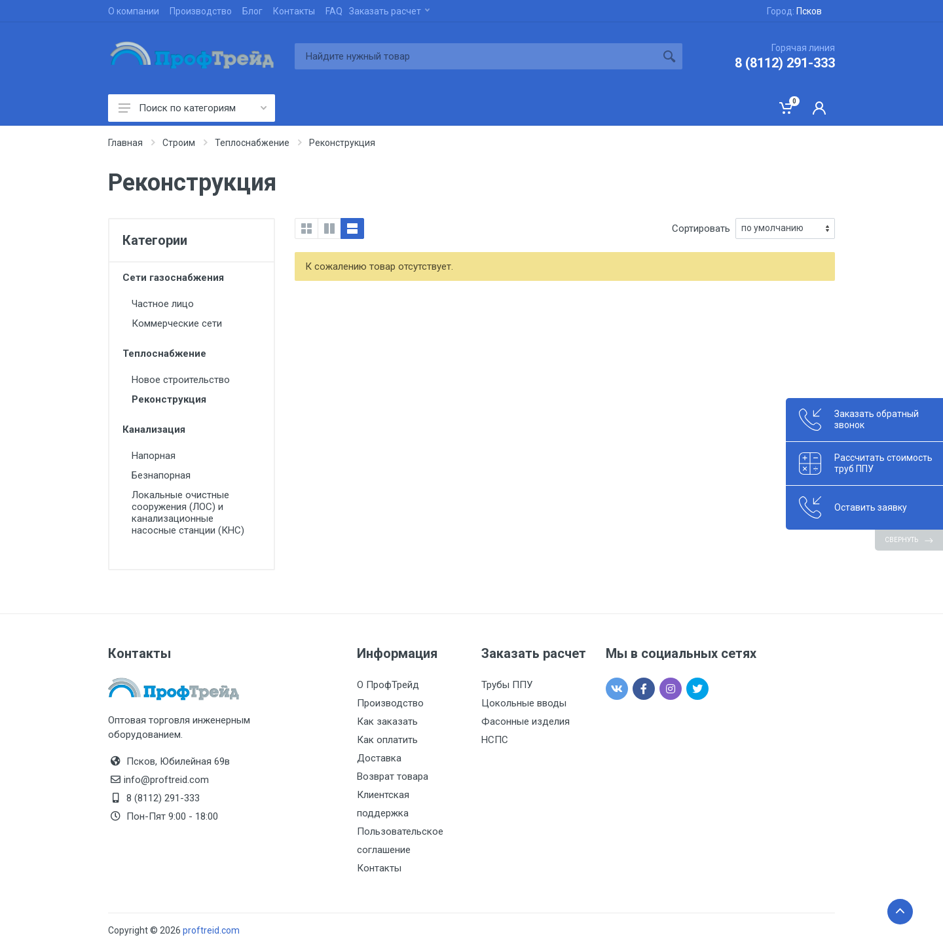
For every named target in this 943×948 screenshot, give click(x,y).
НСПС (494, 740)
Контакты (294, 11)
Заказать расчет (389, 11)
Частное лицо (163, 304)
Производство (201, 11)
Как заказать (387, 721)
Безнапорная (161, 475)
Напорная (154, 456)
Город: (794, 11)
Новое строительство (181, 380)
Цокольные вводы (523, 703)
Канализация (153, 429)
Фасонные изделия (525, 721)
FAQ (333, 11)
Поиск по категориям (193, 108)
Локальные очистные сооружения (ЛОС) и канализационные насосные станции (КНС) (188, 512)
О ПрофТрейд (388, 685)
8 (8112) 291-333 (785, 63)
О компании (133, 11)
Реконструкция (169, 399)
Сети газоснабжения (173, 277)
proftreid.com (211, 930)
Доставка (379, 758)
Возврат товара (392, 776)
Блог (252, 11)
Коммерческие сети (177, 323)
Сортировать (701, 228)
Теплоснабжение (164, 353)
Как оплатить (387, 740)
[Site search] (475, 56)
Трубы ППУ (506, 685)
